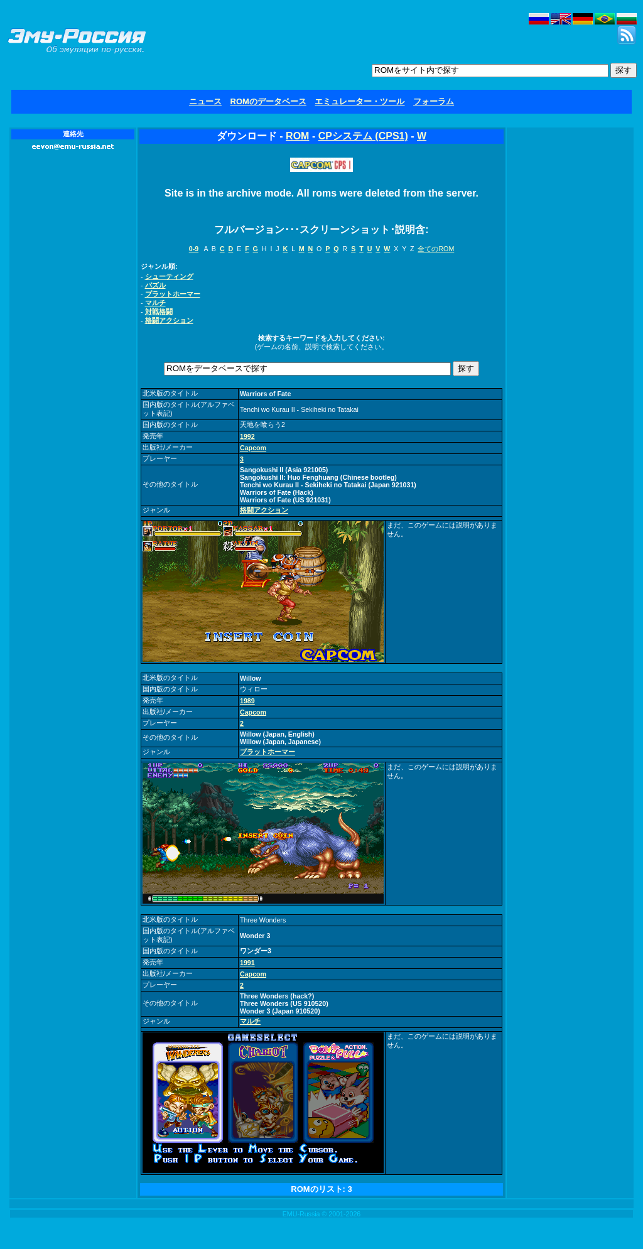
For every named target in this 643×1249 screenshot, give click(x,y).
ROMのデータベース (268, 101)
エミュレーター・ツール (359, 101)
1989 (247, 701)
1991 (247, 962)
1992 (247, 436)
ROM (297, 136)
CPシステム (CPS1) (363, 136)
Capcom (253, 447)
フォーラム (433, 101)
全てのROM (436, 248)
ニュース (205, 101)
